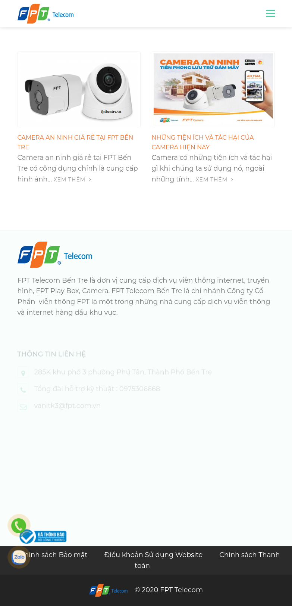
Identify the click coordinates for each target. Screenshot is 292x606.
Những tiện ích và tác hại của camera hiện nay (203, 142)
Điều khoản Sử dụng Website (154, 555)
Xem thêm (72, 179)
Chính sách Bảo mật (54, 555)
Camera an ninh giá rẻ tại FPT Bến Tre (76, 142)
